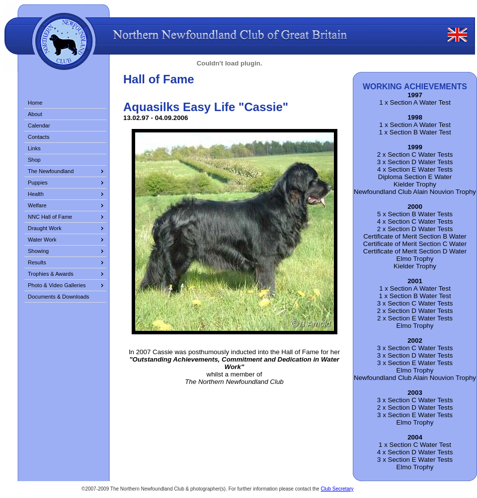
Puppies (38, 183)
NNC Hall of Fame (50, 217)
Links (34, 148)
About (35, 114)
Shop (34, 160)
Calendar (39, 125)
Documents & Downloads (58, 297)
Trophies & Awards (51, 274)
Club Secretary (336, 489)
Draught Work (45, 228)
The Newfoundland (51, 171)
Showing (38, 251)
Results (37, 262)
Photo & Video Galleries (57, 285)
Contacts (38, 137)
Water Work (42, 240)
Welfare (37, 205)
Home (35, 103)
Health (36, 194)
